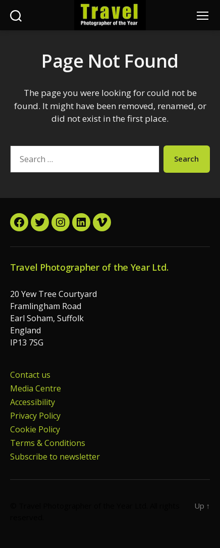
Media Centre (35, 388)
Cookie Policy (35, 429)
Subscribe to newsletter (55, 456)
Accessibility (32, 402)
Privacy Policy (35, 415)
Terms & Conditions (47, 443)
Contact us (30, 374)
